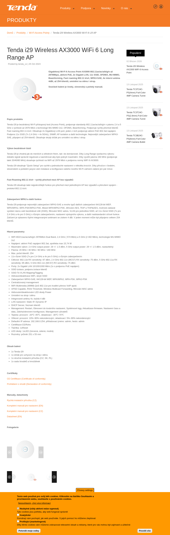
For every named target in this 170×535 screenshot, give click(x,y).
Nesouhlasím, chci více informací (34, 504)
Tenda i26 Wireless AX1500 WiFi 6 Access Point (137, 69)
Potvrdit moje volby (28, 532)
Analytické (25, 516)
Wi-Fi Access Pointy (39, 32)
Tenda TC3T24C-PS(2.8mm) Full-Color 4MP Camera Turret (137, 115)
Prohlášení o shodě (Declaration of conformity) (29, 384)
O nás (125, 10)
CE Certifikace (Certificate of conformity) (26, 378)
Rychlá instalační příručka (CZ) (22, 400)
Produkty (66, 10)
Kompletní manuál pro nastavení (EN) (25, 405)
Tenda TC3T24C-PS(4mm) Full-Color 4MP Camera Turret (136, 92)
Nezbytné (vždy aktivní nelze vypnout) (39, 509)
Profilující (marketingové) (33, 522)
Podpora (86, 10)
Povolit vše (145, 532)
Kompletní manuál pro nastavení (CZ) (25, 411)
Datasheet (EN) (14, 416)
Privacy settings (85, 491)
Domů (10, 32)
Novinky (107, 10)
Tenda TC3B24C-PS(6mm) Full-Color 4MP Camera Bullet (136, 138)
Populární (137, 52)
